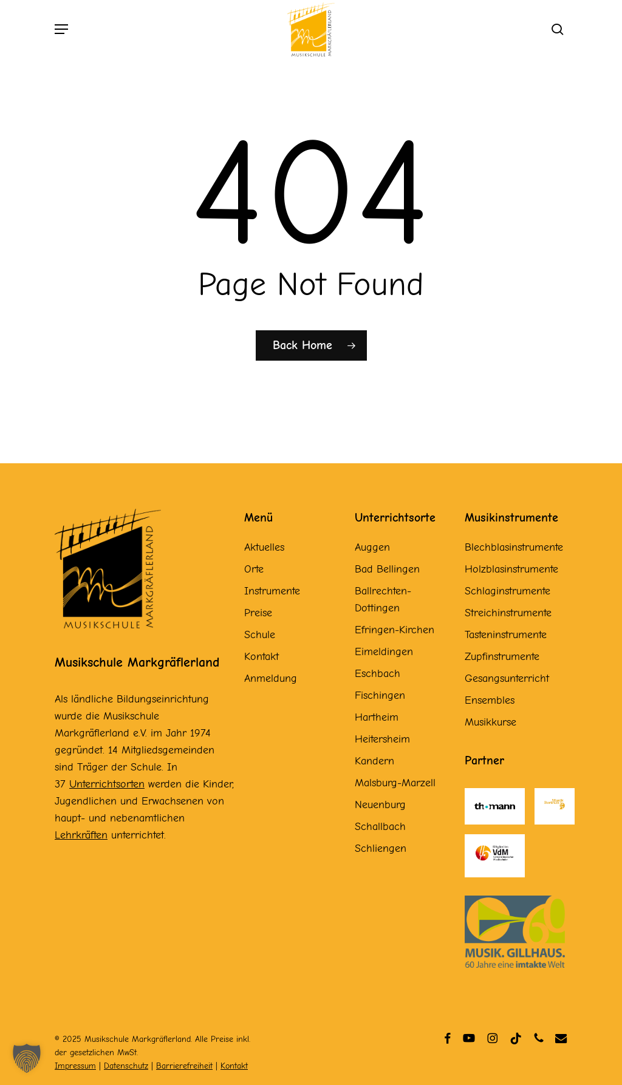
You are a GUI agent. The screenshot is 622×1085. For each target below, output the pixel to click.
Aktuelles (264, 547)
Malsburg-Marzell (395, 783)
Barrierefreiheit (184, 1066)
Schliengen (380, 848)
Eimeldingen (384, 651)
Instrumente (272, 591)
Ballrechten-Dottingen (383, 599)
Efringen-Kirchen (394, 630)
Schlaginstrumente (507, 591)
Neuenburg (380, 804)
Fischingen (380, 695)
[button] (61, 33)
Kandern (374, 761)
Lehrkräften (81, 835)
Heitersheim (382, 739)
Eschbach (377, 673)
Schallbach (380, 826)
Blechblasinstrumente (514, 547)
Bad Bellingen (387, 569)
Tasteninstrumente (506, 634)
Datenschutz (126, 1066)
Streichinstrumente (508, 613)
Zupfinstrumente (502, 656)
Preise (258, 613)
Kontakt (261, 656)
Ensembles (489, 700)
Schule (259, 634)
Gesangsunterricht (507, 678)
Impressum (75, 1066)
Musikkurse (490, 722)
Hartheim (376, 717)
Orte (254, 569)
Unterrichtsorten (107, 784)
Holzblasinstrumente (511, 569)
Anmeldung (270, 678)
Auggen (372, 547)
